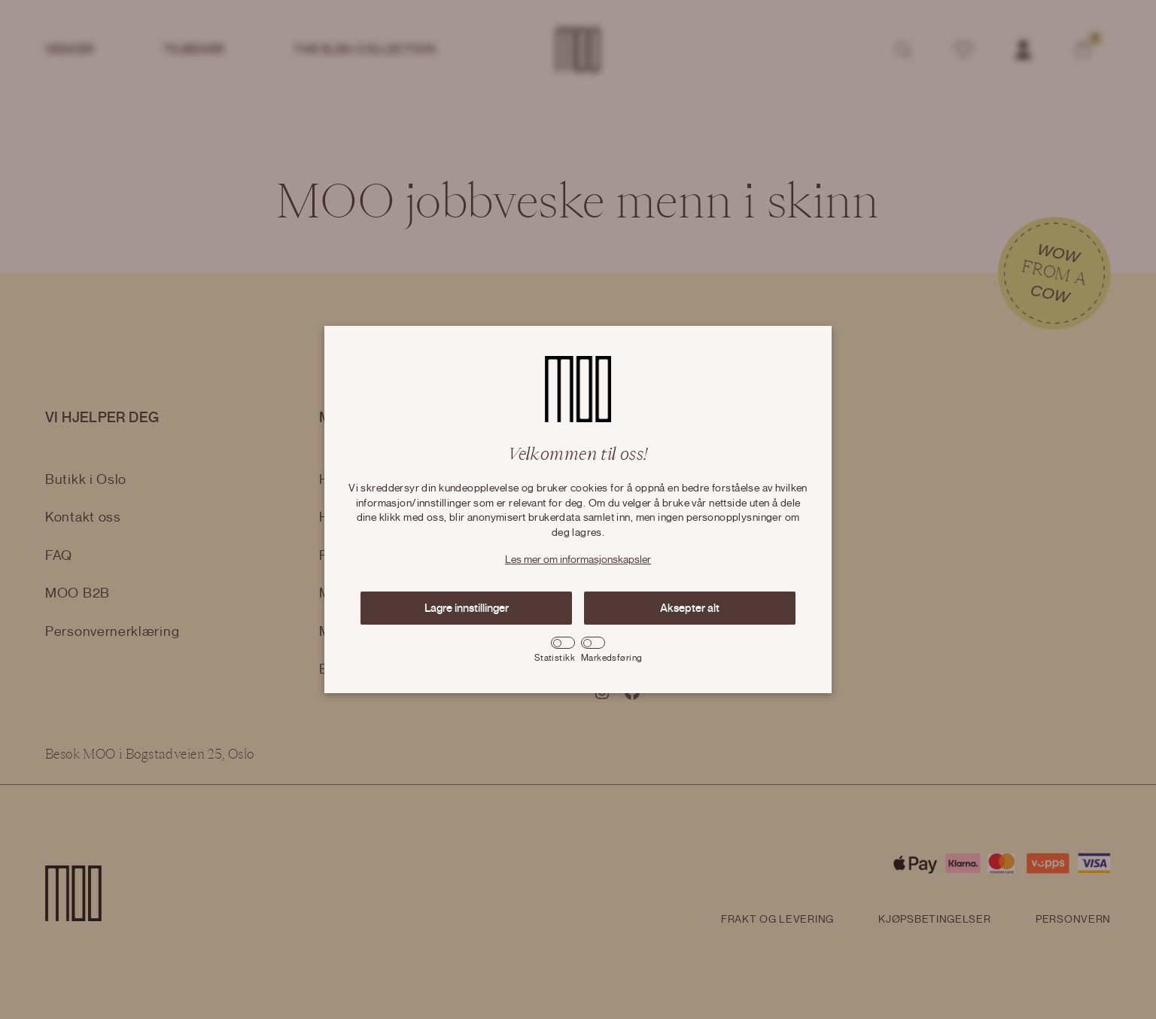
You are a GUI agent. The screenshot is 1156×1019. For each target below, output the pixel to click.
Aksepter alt (689, 608)
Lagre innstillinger (466, 608)
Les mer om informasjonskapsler (578, 560)
